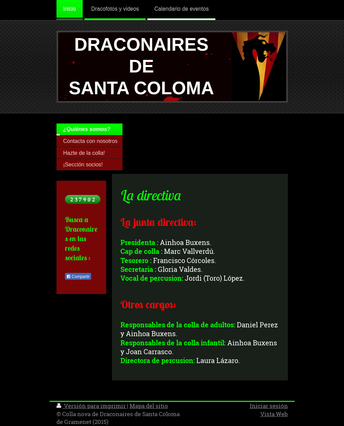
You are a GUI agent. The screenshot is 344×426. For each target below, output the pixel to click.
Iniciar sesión (269, 406)
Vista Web (274, 414)
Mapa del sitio (149, 406)
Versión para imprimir (91, 406)
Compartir (78, 276)
